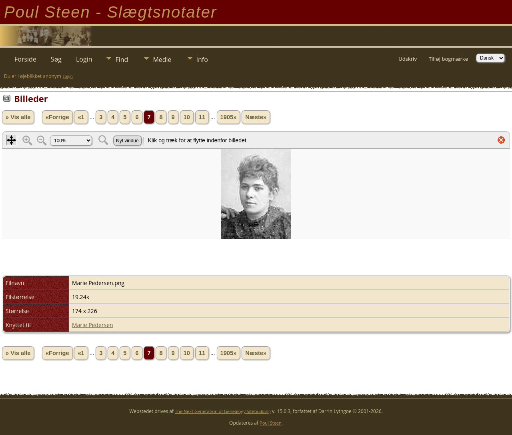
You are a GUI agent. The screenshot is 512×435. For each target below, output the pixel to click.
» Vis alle (18, 117)
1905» (228, 117)
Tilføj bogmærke (448, 58)
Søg (56, 59)
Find (121, 59)
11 (202, 117)
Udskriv (407, 58)
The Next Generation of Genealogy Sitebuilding (223, 411)
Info (202, 59)
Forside (25, 59)
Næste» (255, 117)
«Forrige (57, 117)
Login (84, 59)
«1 (81, 117)
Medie (162, 59)
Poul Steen (271, 423)
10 (187, 117)
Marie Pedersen (92, 325)
